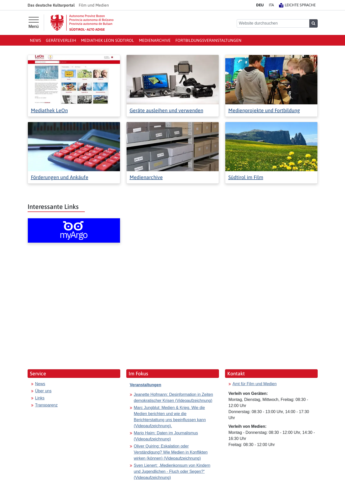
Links (40, 398)
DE (260, 5)
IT (271, 5)
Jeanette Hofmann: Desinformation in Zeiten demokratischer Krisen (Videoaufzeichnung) (173, 397)
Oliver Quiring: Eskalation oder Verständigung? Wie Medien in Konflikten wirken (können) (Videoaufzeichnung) (171, 452)
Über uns (43, 391)
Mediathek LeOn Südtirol (107, 40)
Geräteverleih (61, 40)
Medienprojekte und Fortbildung (264, 110)
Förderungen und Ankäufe (59, 177)
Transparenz (46, 405)
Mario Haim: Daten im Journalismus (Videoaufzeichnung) (166, 436)
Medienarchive (155, 40)
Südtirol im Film (245, 177)
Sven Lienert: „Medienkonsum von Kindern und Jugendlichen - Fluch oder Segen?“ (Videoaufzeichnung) (172, 471)
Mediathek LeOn (49, 110)
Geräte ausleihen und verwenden (166, 110)
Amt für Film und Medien (255, 384)
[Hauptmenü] (34, 23)
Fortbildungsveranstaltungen (208, 40)
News (35, 40)
